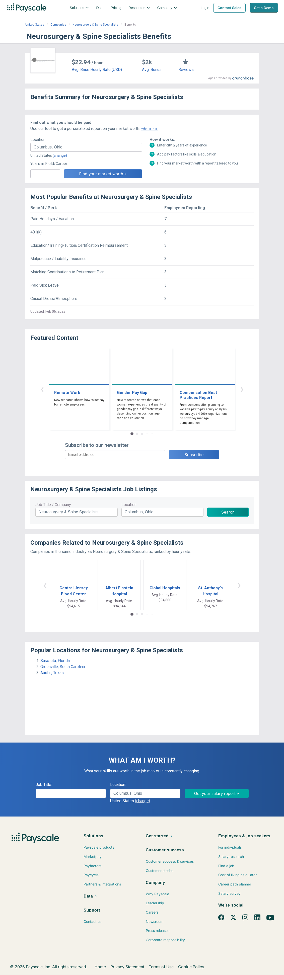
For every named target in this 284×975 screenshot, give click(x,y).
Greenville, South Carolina (62, 666)
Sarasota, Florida (55, 660)
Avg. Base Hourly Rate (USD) (97, 69)
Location (128, 504)
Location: (38, 139)
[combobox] (86, 147)
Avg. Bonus (152, 69)
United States (34, 24)
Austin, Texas (52, 672)
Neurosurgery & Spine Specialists (95, 24)
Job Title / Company (53, 504)
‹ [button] (42, 389)
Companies (58, 24)
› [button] (242, 389)
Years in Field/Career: (49, 163)
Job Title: (44, 784)
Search (228, 512)
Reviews (186, 69)
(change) (60, 155)
